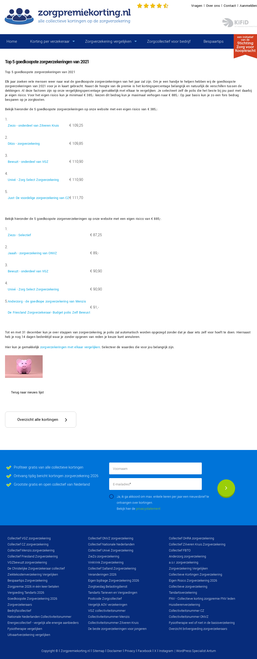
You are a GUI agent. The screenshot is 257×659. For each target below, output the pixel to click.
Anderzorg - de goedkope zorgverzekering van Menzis (47, 301)
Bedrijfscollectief (19, 611)
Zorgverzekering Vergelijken (188, 568)
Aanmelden (248, 5)
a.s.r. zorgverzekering (183, 562)
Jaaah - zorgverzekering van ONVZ (32, 253)
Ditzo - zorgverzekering (24, 143)
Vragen (196, 5)
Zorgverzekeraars (20, 604)
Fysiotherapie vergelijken (25, 629)
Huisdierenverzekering (184, 604)
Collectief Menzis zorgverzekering (31, 550)
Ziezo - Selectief (19, 235)
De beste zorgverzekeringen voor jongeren (117, 629)
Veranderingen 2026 (102, 574)
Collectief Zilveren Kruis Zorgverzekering (197, 544)
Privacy (130, 651)
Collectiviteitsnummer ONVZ (189, 617)
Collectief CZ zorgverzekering (28, 544)
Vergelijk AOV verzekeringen (107, 604)
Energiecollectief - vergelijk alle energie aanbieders (43, 623)
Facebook (145, 651)
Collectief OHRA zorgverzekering (191, 538)
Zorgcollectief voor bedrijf (168, 41)
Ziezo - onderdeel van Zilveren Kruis (33, 125)
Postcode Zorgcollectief (105, 598)
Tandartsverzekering (183, 592)
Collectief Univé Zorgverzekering (110, 550)
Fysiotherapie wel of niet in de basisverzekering (202, 623)
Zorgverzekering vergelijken (108, 41)
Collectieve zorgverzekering (188, 586)
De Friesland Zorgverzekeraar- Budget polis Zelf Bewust (49, 312)
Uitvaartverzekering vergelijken (29, 635)
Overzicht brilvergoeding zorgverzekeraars (198, 629)
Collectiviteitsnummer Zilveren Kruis (113, 623)
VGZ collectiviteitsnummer (106, 611)
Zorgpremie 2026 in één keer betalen (33, 586)
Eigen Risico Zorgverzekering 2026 (193, 580)
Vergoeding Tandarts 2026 (26, 592)
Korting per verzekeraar (50, 41)
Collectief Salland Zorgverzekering (112, 568)
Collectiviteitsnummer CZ (186, 611)
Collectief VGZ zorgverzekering (29, 538)
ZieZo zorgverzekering (103, 556)
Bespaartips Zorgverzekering (27, 580)
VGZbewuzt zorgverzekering (27, 562)
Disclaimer (114, 651)
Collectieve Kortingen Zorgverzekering (195, 574)
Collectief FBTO (179, 550)
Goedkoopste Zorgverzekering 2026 (32, 598)
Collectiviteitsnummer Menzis (109, 617)
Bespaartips (214, 41)
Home (12, 41)
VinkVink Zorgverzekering (105, 562)
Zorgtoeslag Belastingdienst (107, 586)
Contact (230, 5)
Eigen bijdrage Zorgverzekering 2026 (113, 580)
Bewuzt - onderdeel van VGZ (28, 162)
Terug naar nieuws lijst (27, 392)
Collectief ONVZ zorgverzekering (110, 538)
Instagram (166, 651)
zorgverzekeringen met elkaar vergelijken (70, 347)
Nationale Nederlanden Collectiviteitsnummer (39, 617)
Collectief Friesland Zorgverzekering (33, 556)
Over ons (213, 5)
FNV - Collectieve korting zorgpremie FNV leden (202, 598)
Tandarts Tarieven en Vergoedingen (112, 592)
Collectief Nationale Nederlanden (111, 544)
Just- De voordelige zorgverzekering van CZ (38, 198)
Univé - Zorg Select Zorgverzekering (33, 180)
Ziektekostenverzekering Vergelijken (33, 574)
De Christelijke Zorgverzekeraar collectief (36, 568)
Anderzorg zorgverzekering (187, 556)
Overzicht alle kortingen (37, 419)
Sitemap (98, 651)
